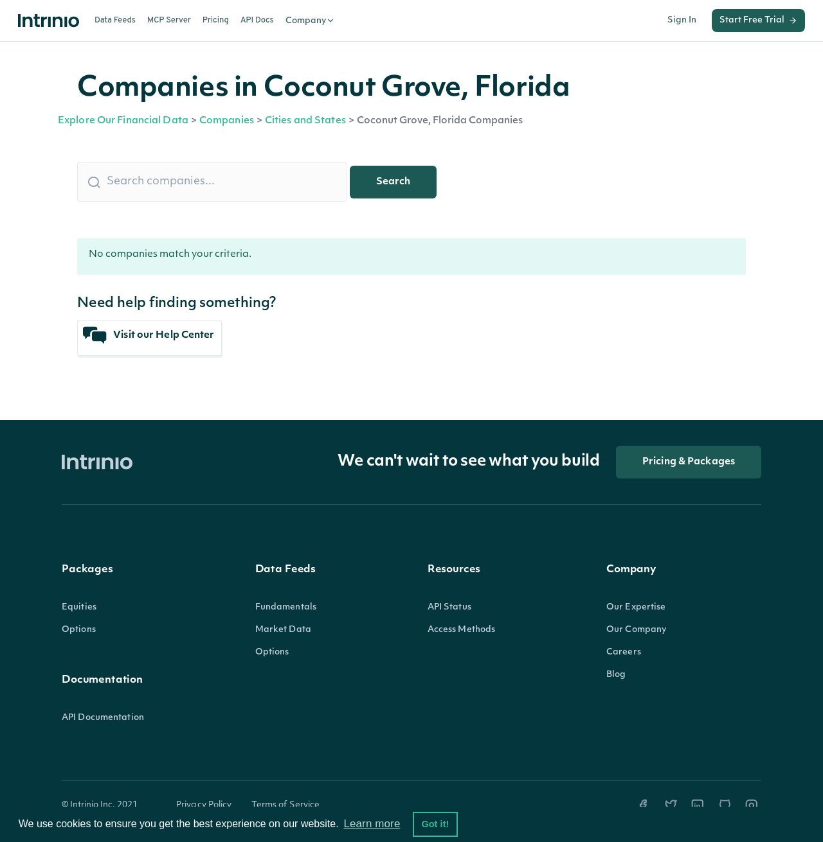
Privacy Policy (204, 805)
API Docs (257, 20)
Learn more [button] (371, 824)
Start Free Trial (758, 20)
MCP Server (169, 20)
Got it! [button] (435, 824)
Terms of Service (285, 805)
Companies (226, 121)
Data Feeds (115, 20)
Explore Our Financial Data (123, 121)
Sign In (681, 20)
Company (310, 20)
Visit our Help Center (149, 335)
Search (393, 182)
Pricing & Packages (688, 462)
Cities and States (305, 121)
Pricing (216, 20)
